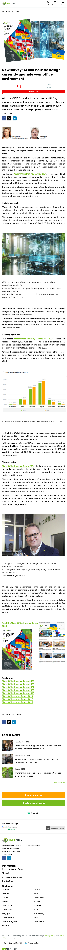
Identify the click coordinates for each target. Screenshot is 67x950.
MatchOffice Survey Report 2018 (17, 696)
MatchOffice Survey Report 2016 (17, 702)
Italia (36, 893)
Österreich (39, 897)
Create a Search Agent (13, 869)
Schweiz (37, 901)
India (36, 917)
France (37, 889)
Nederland (7, 909)
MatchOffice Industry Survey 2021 (18, 687)
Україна (37, 905)
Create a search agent (33, 803)
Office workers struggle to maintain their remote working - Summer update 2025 (38, 747)
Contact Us (7, 881)
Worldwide (39, 921)
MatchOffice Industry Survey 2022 (18, 684)
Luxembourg (8, 917)
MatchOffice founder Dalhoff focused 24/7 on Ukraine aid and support (36, 760)
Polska (36, 909)
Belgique (6, 913)
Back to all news (13, 11)
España (5, 925)
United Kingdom (9, 921)
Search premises (33, 795)
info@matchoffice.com (11, 851)
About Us (6, 873)
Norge (5, 897)
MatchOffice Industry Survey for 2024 (34, 339)
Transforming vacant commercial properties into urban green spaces (38, 774)
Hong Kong (39, 913)
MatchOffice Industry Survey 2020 (18, 690)
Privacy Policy (50, 936)
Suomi (5, 901)
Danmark (6, 889)
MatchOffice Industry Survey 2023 (18, 681)
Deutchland (7, 905)
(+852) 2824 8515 (9, 854)
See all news (59, 782)
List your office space (12, 877)
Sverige (5, 893)
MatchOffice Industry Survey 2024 (30, 174)
